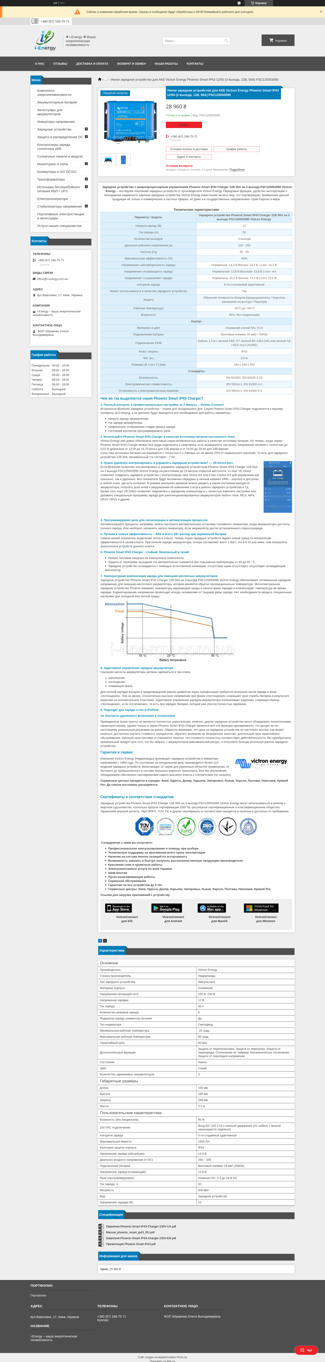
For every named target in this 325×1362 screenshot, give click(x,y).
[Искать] (226, 41)
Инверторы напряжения (56, 122)
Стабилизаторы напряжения (59, 206)
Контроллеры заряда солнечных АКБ (53, 147)
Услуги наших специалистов (59, 226)
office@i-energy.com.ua (52, 279)
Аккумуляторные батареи (57, 102)
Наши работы (166, 63)
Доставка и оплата (92, 63)
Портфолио (38, 1287)
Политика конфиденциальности (211, 1357)
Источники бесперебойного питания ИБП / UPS (58, 189)
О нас (39, 63)
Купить (183, 125)
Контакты (195, 63)
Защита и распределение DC (60, 137)
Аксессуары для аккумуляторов (50, 112)
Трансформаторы (51, 179)
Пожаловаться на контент (172, 1357)
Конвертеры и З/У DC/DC (57, 172)
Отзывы (60, 63)
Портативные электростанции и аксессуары (60, 216)
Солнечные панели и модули (60, 156)
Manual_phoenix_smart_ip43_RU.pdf (130, 1224)
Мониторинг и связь (52, 164)
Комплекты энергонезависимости (54, 92)
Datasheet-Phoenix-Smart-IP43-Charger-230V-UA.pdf (141, 1218)
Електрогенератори (52, 199)
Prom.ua (182, 1349)
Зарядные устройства (54, 129)
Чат (306, 1350)
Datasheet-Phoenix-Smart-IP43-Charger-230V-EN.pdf (141, 1230)
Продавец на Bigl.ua (162, 1353)
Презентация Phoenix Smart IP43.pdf (131, 1236)
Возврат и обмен (131, 63)
